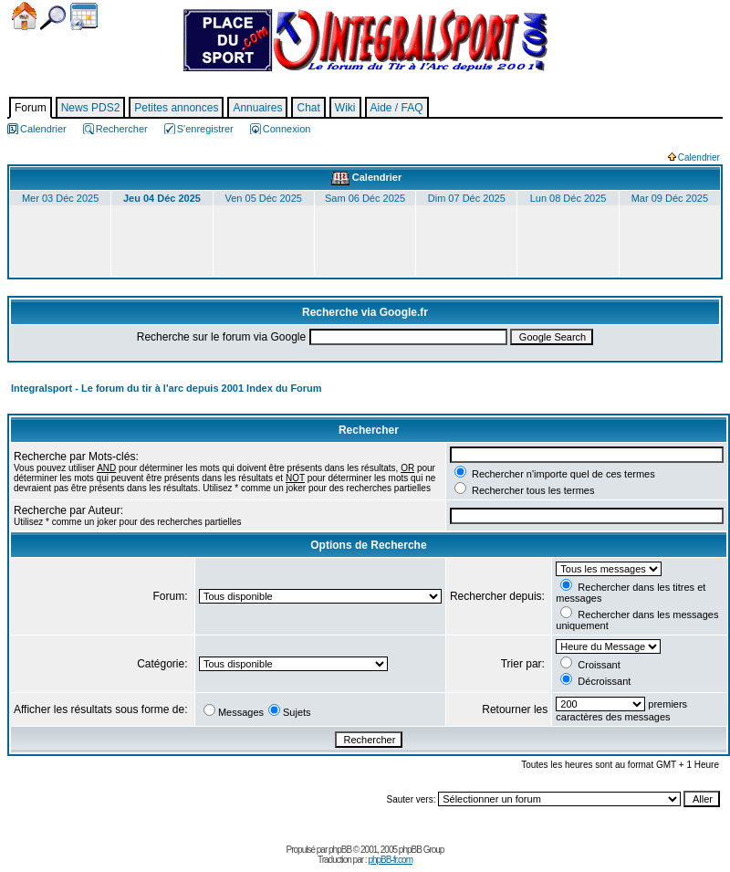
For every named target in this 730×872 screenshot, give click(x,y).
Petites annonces (176, 107)
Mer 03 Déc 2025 (60, 198)
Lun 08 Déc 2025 (568, 198)
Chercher (53, 17)
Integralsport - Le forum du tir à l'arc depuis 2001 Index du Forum (166, 388)
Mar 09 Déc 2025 (669, 198)
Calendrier (84, 16)
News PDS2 (90, 107)
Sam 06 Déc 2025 (365, 198)
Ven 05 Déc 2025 (263, 198)
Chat (308, 107)
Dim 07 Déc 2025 (467, 198)
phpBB (339, 850)
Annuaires (257, 107)
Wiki (345, 107)
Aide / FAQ (396, 107)
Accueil (24, 16)
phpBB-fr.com (390, 860)
